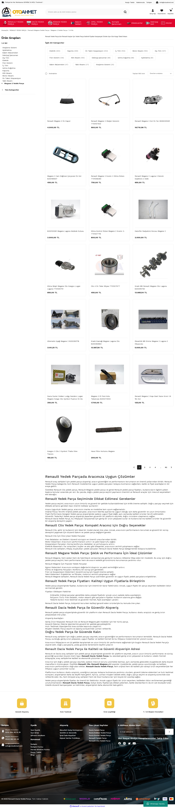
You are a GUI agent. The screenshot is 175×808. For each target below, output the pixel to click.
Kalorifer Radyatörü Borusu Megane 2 (150, 231)
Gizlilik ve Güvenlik (68, 733)
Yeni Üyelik (35, 730)
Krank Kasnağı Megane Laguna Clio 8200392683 (105, 342)
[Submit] (169, 732)
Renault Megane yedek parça (92, 490)
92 (166, 467)
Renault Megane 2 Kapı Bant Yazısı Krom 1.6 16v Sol (153, 397)
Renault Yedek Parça (97, 738)
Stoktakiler (53, 73)
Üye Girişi (35, 733)
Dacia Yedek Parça (96, 730)
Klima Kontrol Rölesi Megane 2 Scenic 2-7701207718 (108, 232)
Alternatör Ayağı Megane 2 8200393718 (63, 341)
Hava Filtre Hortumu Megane (103, 451)
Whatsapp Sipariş (155, 803)
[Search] (87, 12)
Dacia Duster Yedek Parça (100, 736)
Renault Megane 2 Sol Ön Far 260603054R (152, 121)
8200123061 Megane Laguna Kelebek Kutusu (65, 231)
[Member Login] (153, 12)
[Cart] (171, 12)
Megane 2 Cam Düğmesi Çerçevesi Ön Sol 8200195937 (64, 177)
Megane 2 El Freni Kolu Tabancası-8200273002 (101, 397)
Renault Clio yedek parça (65, 490)
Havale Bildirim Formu (40, 750)
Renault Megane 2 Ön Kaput (58, 121)
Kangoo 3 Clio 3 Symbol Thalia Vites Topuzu (62, 452)
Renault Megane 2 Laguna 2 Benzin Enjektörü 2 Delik (149, 177)
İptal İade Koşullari (68, 736)
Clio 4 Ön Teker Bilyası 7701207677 (105, 286)
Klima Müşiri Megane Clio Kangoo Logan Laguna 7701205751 (63, 287)
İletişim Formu (37, 747)
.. (160, 467)
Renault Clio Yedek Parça (99, 741)
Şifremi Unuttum (38, 736)
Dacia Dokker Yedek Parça (100, 733)
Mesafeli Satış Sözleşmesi (71, 730)
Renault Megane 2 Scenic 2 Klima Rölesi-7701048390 (108, 177)
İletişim (34, 744)
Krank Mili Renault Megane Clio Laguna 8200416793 (151, 287)
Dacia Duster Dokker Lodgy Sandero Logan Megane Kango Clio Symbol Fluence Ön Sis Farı (65, 397)
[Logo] (19, 12)
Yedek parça (51, 586)
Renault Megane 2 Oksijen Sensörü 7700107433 (105, 122)
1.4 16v (71, 30)
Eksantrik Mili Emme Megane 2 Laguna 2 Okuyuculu (151, 342)
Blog (33, 755)
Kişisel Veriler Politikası (70, 738)
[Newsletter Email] (146, 732)
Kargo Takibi (36, 752)
